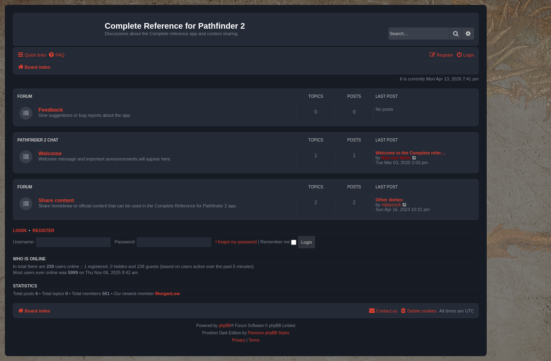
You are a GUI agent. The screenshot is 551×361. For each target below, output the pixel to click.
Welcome (50, 153)
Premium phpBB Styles (268, 333)
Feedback (50, 110)
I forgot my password (236, 241)
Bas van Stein (396, 157)
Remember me (278, 241)
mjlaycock (391, 204)
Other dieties (389, 199)
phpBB (225, 325)
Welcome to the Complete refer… (410, 152)
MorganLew (167, 293)
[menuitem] (56, 55)
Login (19, 230)
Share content (56, 200)
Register (44, 230)
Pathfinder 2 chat (37, 140)
